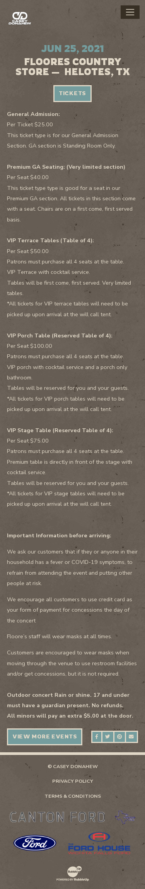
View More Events (44, 736)
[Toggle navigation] (130, 11)
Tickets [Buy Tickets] (72, 93)
